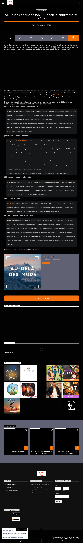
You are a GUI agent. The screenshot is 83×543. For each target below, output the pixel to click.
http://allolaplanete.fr (12, 484)
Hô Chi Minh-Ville (23, 141)
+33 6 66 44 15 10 (11, 487)
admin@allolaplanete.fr (13, 490)
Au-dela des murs (41, 10)
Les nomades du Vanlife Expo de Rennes (67, 452)
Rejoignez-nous (9, 342)
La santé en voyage (16, 451)
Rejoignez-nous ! (34, 494)
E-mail (57, 494)
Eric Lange (26, 97)
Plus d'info (46, 263)
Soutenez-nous (41, 298)
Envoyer (58, 501)
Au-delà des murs (49, 256)
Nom (57, 485)
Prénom (57, 490)
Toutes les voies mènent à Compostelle (41, 452)
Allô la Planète (57, 95)
